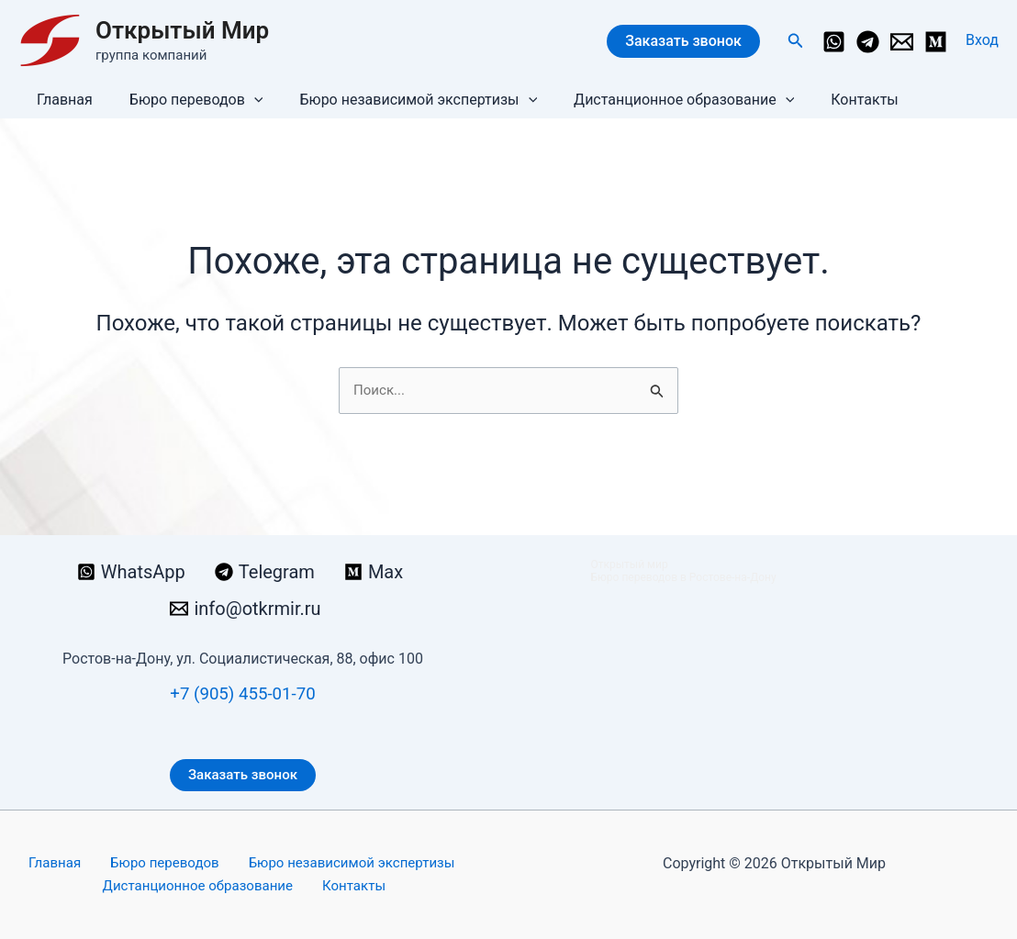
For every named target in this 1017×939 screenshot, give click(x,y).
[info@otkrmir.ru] (901, 41)
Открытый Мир (182, 30)
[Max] (373, 570)
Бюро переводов (185, 100)
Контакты (831, 99)
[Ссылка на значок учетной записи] (982, 40)
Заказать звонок (683, 41)
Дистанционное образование (658, 100)
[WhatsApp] (833, 41)
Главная (61, 99)
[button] (796, 40)
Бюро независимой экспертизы (400, 100)
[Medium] (935, 41)
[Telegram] (867, 41)
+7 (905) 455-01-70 (242, 691)
